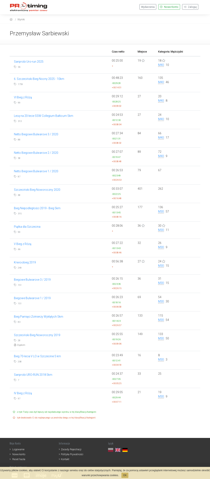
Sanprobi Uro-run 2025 (28, 61)
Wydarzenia (148, 7)
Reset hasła (18, 459)
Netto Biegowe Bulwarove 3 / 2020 (36, 134)
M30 (161, 211)
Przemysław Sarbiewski (39, 33)
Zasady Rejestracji (71, 449)
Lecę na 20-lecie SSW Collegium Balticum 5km (43, 115)
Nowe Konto (169, 7)
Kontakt (65, 459)
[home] (12, 19)
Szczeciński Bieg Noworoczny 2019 (37, 335)
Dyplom (19, 345)
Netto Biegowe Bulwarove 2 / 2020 (36, 152)
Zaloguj (190, 7)
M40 (161, 65)
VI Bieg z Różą (23, 97)
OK (125, 475)
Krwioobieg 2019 (25, 262)
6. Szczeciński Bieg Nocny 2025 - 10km (39, 78)
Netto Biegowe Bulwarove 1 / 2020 (36, 171)
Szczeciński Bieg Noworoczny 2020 (37, 189)
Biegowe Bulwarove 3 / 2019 (32, 279)
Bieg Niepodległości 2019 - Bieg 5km (37, 208)
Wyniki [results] (21, 19)
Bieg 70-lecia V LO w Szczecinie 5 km (37, 356)
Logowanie (18, 449)
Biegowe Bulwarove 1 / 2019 (32, 298)
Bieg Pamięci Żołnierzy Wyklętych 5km (38, 316)
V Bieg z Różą (22, 244)
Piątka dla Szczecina (27, 226)
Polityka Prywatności (72, 454)
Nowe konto (18, 454)
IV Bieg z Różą (23, 393)
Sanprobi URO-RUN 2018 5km (33, 374)
